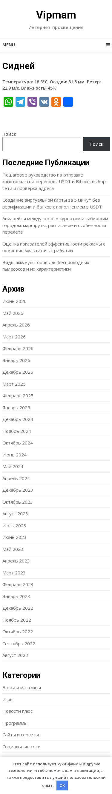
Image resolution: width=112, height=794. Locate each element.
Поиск (9, 134)
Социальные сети (21, 746)
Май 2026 (12, 313)
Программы (14, 723)
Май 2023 (12, 549)
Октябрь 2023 (17, 502)
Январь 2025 (16, 407)
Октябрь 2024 (17, 443)
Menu (8, 44)
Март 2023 (14, 573)
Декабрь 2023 (17, 490)
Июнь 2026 (14, 301)
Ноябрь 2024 (16, 431)
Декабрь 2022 (17, 608)
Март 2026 (14, 337)
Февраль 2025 (17, 395)
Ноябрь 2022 (16, 620)
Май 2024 (12, 466)
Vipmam (56, 15)
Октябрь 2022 (17, 631)
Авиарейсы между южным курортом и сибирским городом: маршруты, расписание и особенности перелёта (55, 225)
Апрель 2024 (16, 478)
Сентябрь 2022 (18, 643)
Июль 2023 (14, 525)
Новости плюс (17, 711)
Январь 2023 (16, 596)
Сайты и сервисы (20, 735)
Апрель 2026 (16, 325)
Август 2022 (15, 655)
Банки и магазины (21, 687)
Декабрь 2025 (17, 372)
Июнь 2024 (14, 455)
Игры (7, 699)
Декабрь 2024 (17, 419)
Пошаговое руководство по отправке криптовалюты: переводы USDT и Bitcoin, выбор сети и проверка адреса (54, 181)
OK (62, 785)
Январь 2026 (16, 360)
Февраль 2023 (17, 584)
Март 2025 (14, 384)
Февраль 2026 (17, 348)
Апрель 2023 (16, 561)
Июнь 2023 (14, 537)
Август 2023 (15, 513)
